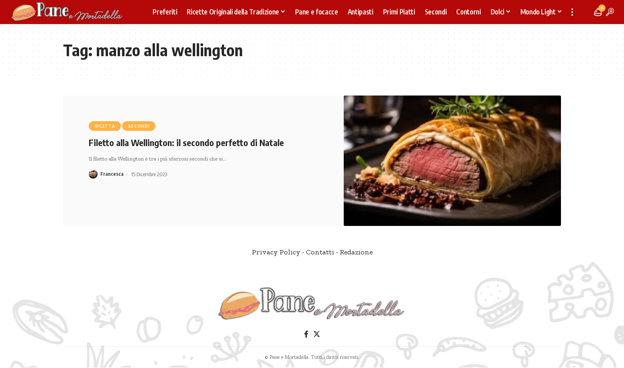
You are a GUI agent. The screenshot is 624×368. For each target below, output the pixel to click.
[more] (572, 12)
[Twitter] (316, 334)
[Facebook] (306, 334)
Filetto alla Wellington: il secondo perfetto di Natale (186, 142)
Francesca (112, 174)
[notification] (598, 12)
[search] (610, 12)
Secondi (138, 126)
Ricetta (105, 126)
